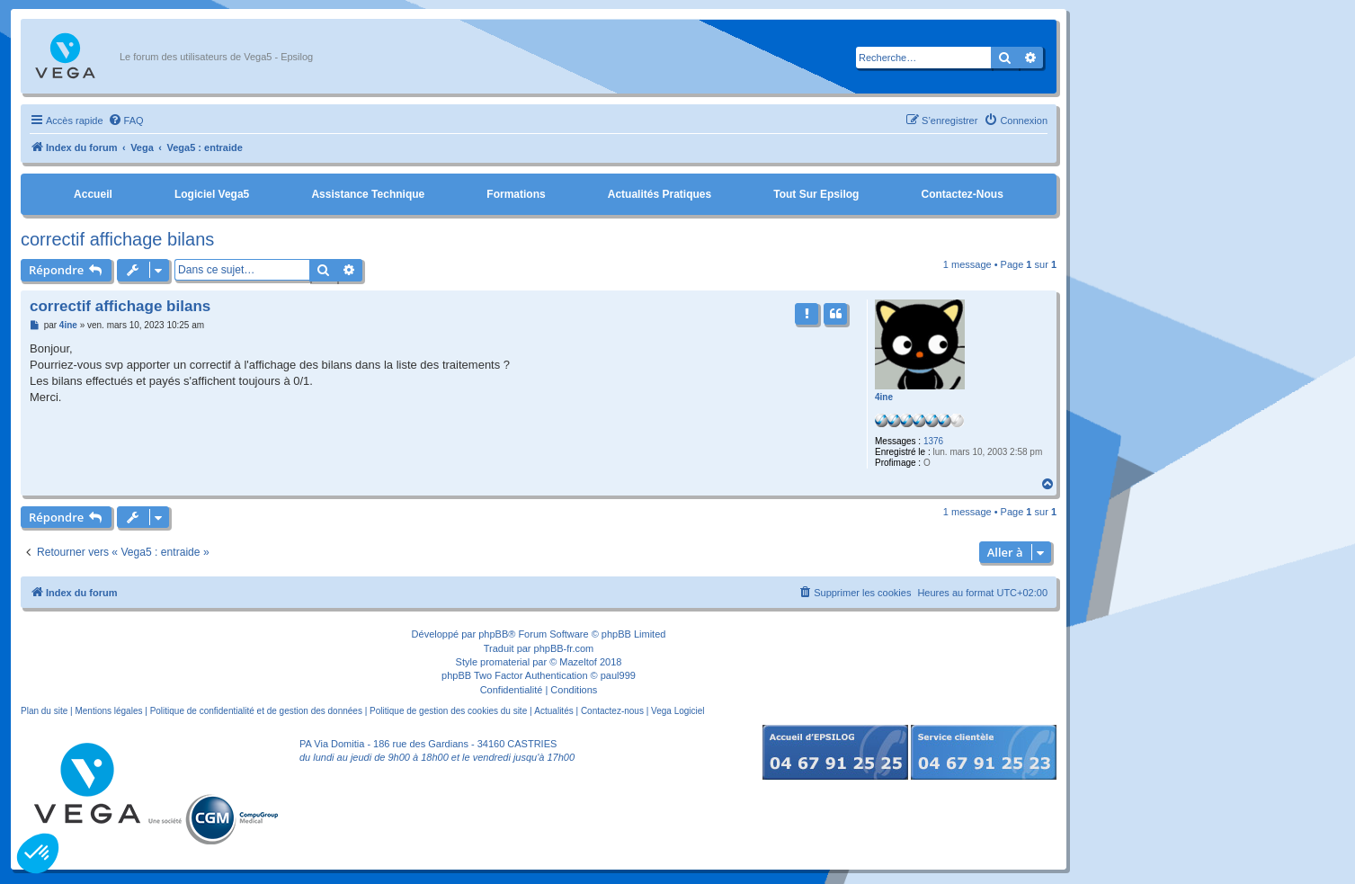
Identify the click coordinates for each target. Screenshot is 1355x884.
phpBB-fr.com (564, 648)
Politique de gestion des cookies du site (448, 711)
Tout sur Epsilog (816, 194)
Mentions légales (108, 711)
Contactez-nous (962, 194)
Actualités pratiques (659, 194)
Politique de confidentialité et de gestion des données (256, 711)
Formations (515, 194)
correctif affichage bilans (117, 239)
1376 (933, 441)
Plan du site (44, 711)
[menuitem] (126, 120)
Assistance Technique (367, 194)
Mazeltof (578, 661)
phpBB (493, 634)
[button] (37, 853)
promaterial (505, 661)
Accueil (93, 194)
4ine (884, 397)
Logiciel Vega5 (211, 194)
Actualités (553, 711)
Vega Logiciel (678, 711)
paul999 (618, 675)
